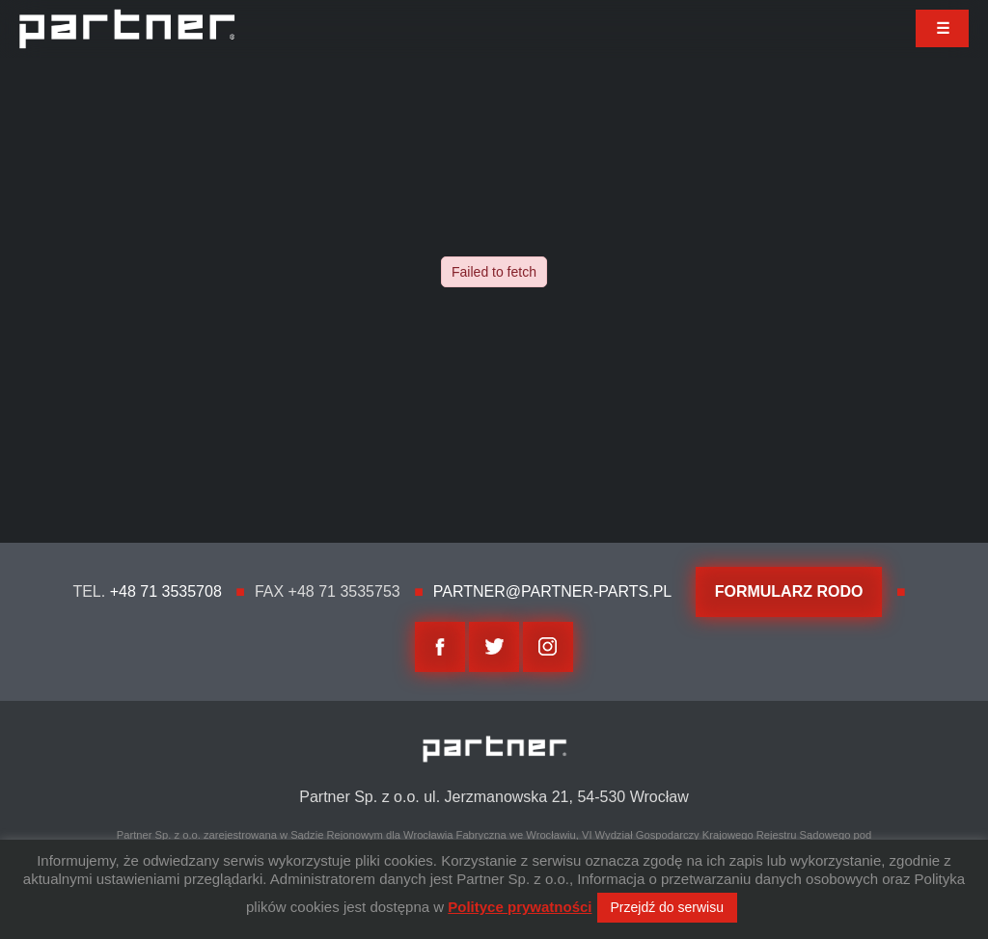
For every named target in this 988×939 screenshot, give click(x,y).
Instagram (548, 647)
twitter (494, 647)
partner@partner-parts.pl (552, 591)
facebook (440, 647)
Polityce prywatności (519, 907)
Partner (127, 29)
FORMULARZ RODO (789, 591)
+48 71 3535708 (166, 591)
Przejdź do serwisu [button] (668, 907)
